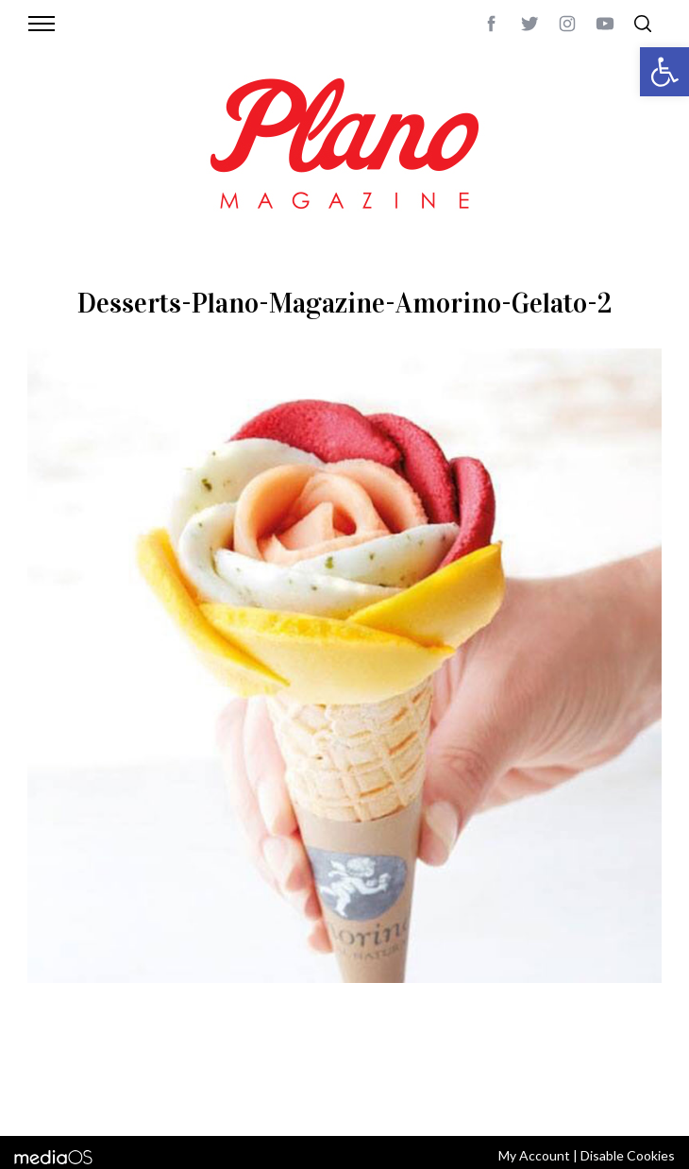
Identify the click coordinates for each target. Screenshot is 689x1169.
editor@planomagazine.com (289, 1096)
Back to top (631, 1073)
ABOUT (73, 1073)
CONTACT (129, 1073)
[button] (664, 71)
